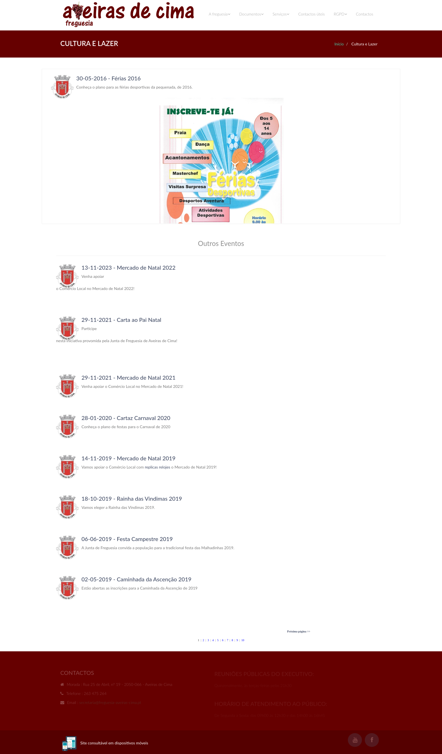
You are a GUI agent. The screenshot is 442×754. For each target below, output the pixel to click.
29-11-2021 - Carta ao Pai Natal (121, 319)
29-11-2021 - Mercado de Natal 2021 (128, 377)
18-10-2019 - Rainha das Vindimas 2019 (131, 498)
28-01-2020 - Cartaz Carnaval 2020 (125, 417)
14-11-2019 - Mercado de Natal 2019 (128, 458)
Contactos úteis (311, 14)
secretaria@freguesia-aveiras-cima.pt (110, 703)
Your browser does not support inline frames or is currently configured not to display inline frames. (221, 146)
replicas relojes (157, 467)
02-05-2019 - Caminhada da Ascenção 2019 (136, 579)
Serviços (281, 14)
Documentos (251, 14)
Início (339, 43)
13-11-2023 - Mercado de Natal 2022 (128, 267)
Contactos (364, 14)
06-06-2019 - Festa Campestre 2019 (127, 538)
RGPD (340, 14)
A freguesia (219, 14)
